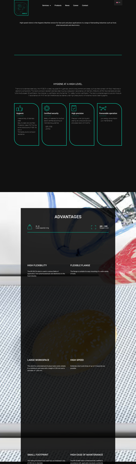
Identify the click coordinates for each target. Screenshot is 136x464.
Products (58, 5)
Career (75, 5)
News (67, 5)
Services (46, 5)
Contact (85, 5)
